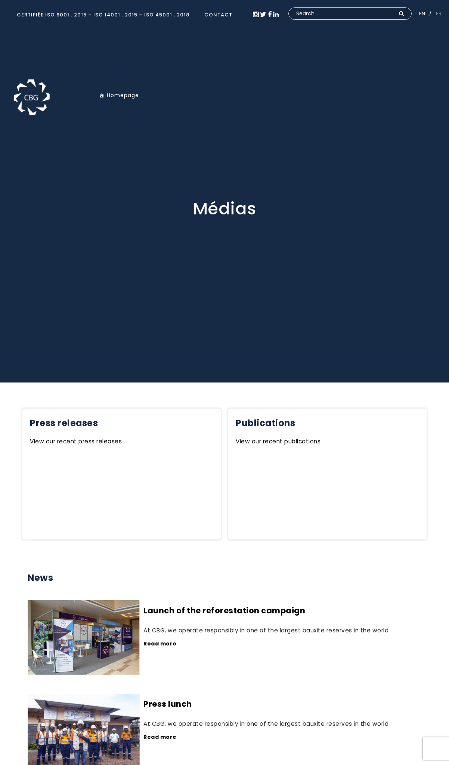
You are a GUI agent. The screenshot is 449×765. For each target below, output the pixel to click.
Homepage (123, 95)
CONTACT (218, 14)
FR (439, 13)
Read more (160, 643)
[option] (224, 191)
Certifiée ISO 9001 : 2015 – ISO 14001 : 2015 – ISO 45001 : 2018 (103, 14)
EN (422, 13)
